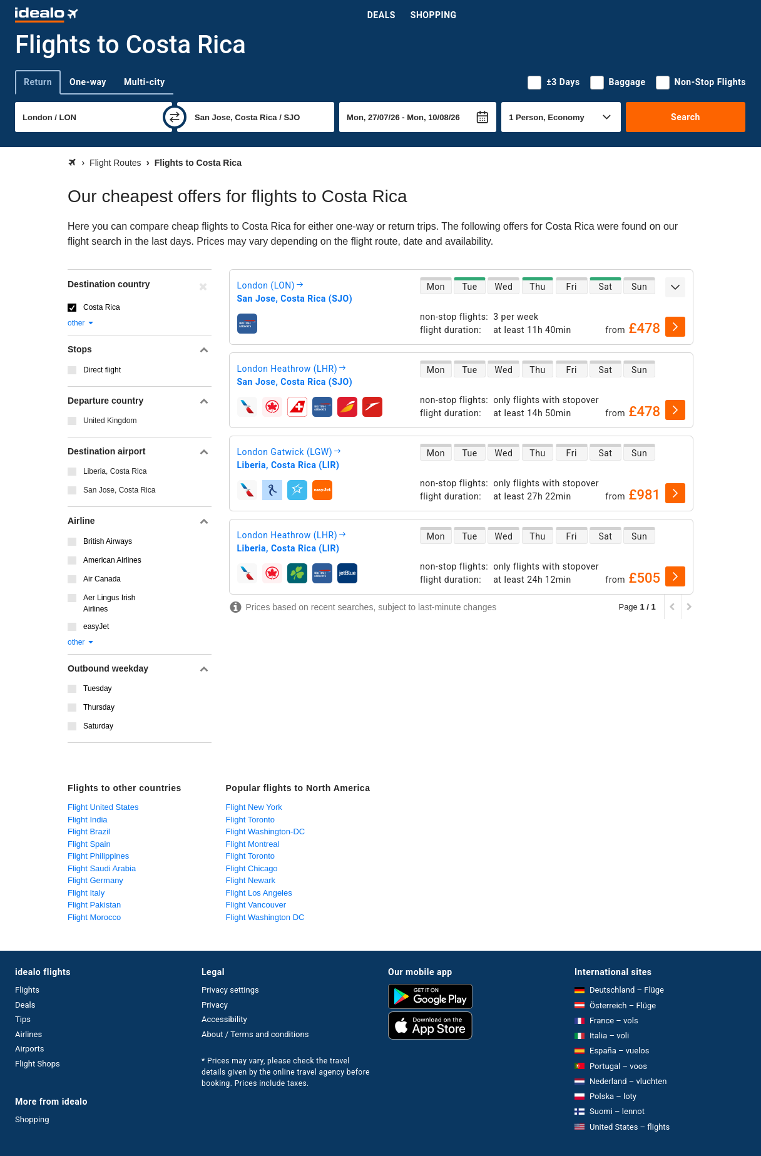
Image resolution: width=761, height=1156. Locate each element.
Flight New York (254, 807)
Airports (29, 1048)
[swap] (174, 117)
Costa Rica (101, 307)
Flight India (88, 819)
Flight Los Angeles (259, 893)
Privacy (215, 1005)
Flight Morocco (94, 917)
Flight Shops (37, 1063)
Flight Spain (89, 844)
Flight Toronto (250, 819)
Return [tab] (38, 82)
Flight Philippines (98, 856)
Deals (381, 15)
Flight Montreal (253, 844)
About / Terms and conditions (255, 1034)
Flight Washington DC (265, 917)
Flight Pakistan (94, 904)
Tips (23, 1019)
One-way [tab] (87, 82)
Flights (27, 990)
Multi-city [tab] (144, 82)
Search (685, 117)
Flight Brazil (89, 831)
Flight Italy (86, 893)
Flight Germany (95, 880)
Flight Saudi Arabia (102, 868)
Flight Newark (250, 880)
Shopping (434, 15)
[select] (675, 327)
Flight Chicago (252, 868)
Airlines (28, 1034)
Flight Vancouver (256, 904)
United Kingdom (109, 420)
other (81, 323)
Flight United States (103, 807)
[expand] (675, 287)
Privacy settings (230, 990)
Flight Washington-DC (265, 831)
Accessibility (224, 1019)
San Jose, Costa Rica (119, 490)
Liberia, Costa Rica (114, 471)
